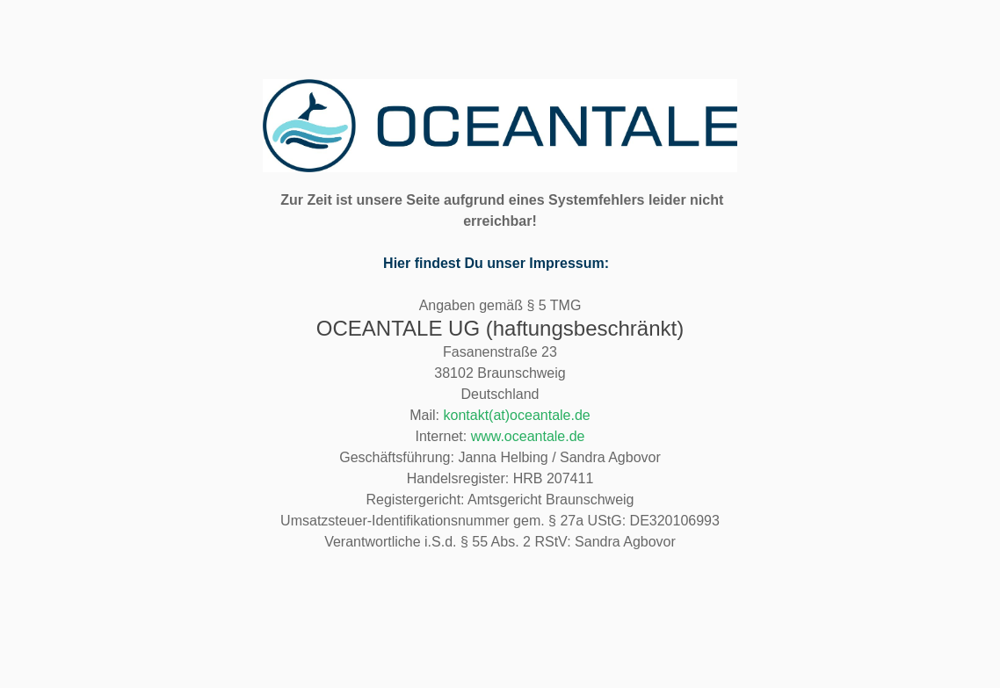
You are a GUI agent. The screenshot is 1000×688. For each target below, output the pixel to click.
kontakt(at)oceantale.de (517, 415)
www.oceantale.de (528, 436)
